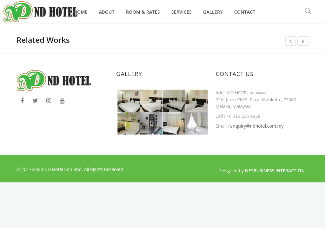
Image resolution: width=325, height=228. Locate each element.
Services (181, 12)
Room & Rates (143, 12)
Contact (244, 12)
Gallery (213, 12)
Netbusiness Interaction (275, 171)
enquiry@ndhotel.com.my (256, 126)
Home (80, 12)
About (107, 12)
